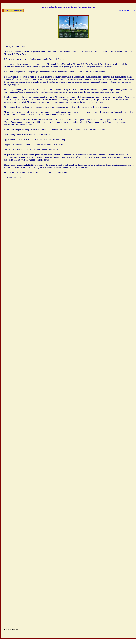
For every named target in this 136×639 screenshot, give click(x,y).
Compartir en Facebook (125, 10)
